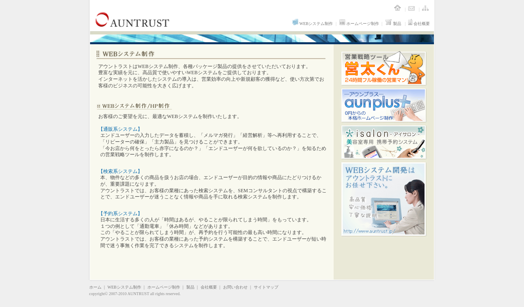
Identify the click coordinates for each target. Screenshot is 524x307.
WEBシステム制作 (312, 23)
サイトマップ (266, 287)
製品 (393, 23)
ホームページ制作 (359, 23)
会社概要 (419, 23)
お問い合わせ (235, 287)
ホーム (95, 287)
